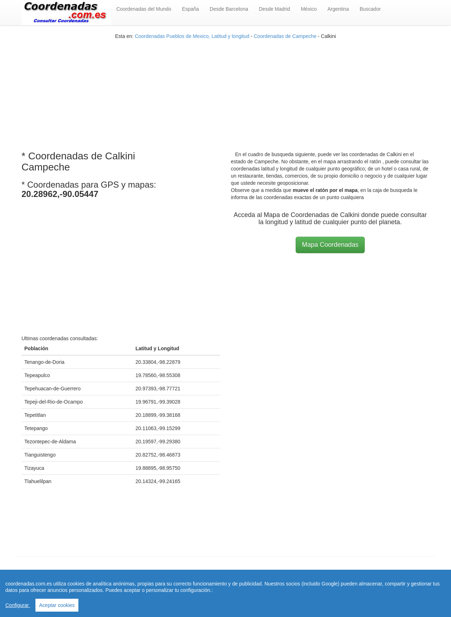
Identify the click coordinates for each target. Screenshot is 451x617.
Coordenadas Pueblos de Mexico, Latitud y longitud (192, 36)
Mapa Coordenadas (330, 244)
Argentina (338, 9)
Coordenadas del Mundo (143, 9)
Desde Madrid (274, 9)
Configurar (17, 605)
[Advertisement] (225, 90)
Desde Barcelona (229, 9)
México (308, 9)
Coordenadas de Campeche (285, 36)
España (190, 9)
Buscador (370, 9)
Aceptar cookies (57, 605)
